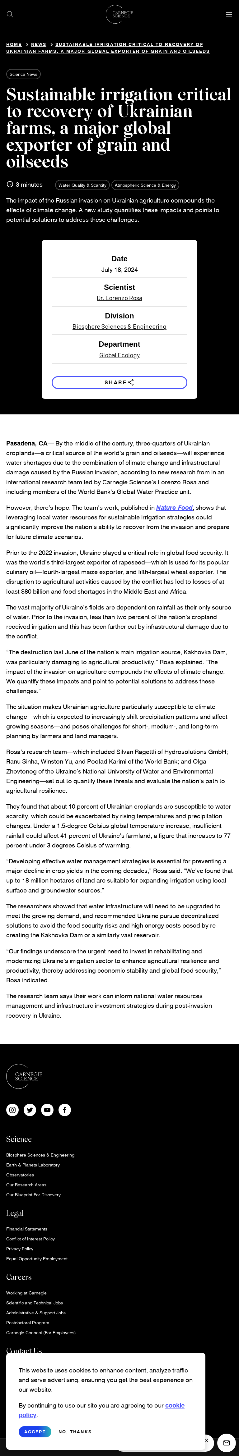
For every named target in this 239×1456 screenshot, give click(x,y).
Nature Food (174, 507)
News (38, 44)
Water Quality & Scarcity (82, 185)
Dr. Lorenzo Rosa (119, 297)
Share (120, 382)
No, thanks (75, 1432)
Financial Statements (26, 1229)
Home (14, 44)
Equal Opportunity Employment (37, 1259)
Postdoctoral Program (27, 1323)
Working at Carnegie (26, 1293)
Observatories (20, 1175)
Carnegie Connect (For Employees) (41, 1332)
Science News (23, 74)
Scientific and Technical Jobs (34, 1303)
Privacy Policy (19, 1249)
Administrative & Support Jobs (36, 1313)
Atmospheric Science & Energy (145, 185)
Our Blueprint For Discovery (33, 1195)
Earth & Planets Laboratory (33, 1165)
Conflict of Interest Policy (30, 1239)
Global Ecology (119, 354)
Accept (35, 1432)
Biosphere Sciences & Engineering (119, 326)
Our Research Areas (26, 1185)
